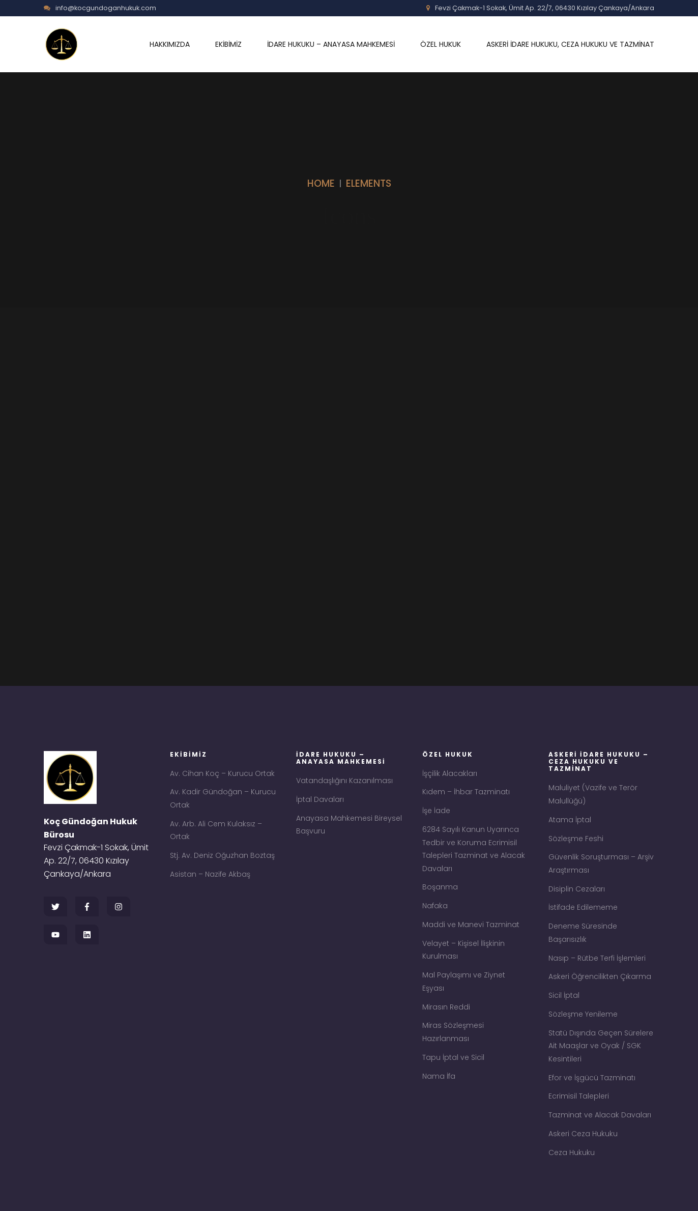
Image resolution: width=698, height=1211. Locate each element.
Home (321, 183)
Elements (368, 183)
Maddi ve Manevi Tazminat (470, 924)
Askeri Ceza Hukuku (583, 1134)
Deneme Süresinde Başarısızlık (582, 932)
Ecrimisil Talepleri (578, 1096)
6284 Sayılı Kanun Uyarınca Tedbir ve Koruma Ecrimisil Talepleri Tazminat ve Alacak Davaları (473, 849)
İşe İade (436, 810)
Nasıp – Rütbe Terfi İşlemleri (597, 958)
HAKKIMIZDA (170, 44)
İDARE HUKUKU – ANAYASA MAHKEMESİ (331, 44)
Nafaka (435, 906)
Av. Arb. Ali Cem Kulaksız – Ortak (216, 830)
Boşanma (440, 887)
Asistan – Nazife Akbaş (210, 874)
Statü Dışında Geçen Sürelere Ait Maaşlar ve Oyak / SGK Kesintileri (600, 1046)
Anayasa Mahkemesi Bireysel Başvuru (349, 825)
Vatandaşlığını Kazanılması (344, 780)
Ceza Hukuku (571, 1152)
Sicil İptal (563, 995)
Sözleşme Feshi (575, 838)
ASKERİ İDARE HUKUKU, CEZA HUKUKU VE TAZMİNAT (570, 44)
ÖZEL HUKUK (440, 44)
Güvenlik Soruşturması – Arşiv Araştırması (601, 863)
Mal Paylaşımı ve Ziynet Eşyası (463, 981)
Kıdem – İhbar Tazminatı (466, 792)
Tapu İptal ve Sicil (453, 1057)
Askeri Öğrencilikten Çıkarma (599, 976)
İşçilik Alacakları (449, 773)
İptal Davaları (320, 799)
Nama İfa (438, 1076)
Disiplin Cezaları (576, 889)
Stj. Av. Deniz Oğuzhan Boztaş (222, 855)
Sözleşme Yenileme (583, 1014)
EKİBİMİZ (228, 44)
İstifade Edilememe (583, 907)
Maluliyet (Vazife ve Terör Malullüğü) (592, 794)
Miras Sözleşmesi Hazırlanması (453, 1032)
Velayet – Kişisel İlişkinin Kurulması (463, 950)
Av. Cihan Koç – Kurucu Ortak (222, 773)
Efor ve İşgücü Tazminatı (591, 1078)
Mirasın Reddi (446, 1007)
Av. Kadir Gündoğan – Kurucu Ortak (223, 798)
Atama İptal (569, 820)
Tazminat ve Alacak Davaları (599, 1115)
